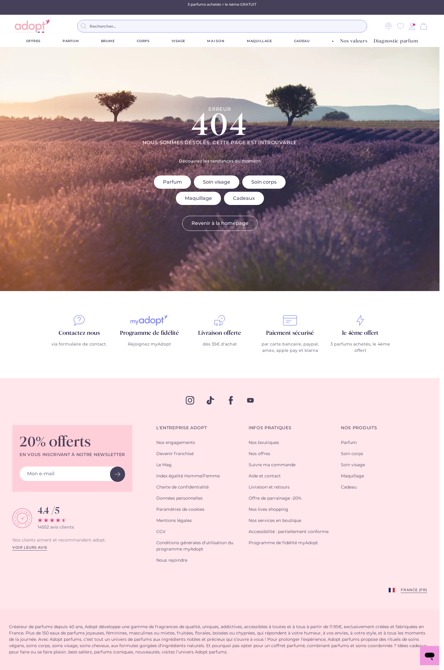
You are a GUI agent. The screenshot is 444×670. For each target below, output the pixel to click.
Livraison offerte (219, 333)
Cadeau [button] (349, 487)
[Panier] (424, 26)
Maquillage (259, 41)
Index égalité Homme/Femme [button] (188, 476)
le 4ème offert (360, 333)
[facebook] (231, 400)
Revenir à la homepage (219, 223)
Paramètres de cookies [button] (180, 509)
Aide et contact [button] (265, 476)
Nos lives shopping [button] (268, 509)
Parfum (71, 41)
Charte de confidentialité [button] (182, 487)
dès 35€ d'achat (220, 344)
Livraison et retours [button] (269, 487)
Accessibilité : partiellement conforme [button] (289, 532)
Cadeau (302, 41)
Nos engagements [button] (175, 443)
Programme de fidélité (149, 333)
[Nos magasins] (388, 26)
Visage (178, 41)
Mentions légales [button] (174, 521)
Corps (143, 41)
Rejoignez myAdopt (149, 344)
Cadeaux (244, 198)
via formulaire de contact (78, 344)
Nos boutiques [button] (264, 443)
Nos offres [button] (259, 454)
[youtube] (250, 400)
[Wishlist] (400, 26)
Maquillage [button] (352, 476)
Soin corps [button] (352, 454)
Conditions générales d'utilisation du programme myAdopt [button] (194, 546)
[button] (412, 26)
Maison (216, 41)
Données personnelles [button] (179, 498)
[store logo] (33, 26)
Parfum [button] (349, 443)
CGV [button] (161, 532)
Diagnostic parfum (396, 41)
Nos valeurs (353, 41)
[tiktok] (210, 400)
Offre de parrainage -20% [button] (275, 498)
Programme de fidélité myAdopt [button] (283, 543)
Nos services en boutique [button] (275, 521)
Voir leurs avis (29, 547)
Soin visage (216, 182)
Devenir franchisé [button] (175, 454)
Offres (33, 41)
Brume (108, 41)
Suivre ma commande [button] (272, 465)
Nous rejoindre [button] (171, 560)
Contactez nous (79, 333)
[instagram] (190, 400)
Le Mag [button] (164, 465)
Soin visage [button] (353, 465)
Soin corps (264, 182)
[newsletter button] (117, 474)
